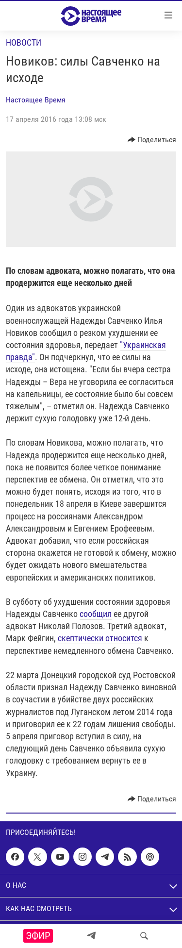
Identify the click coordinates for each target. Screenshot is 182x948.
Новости (23, 42)
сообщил (96, 614)
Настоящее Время (36, 99)
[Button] (152, 139)
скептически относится (100, 638)
